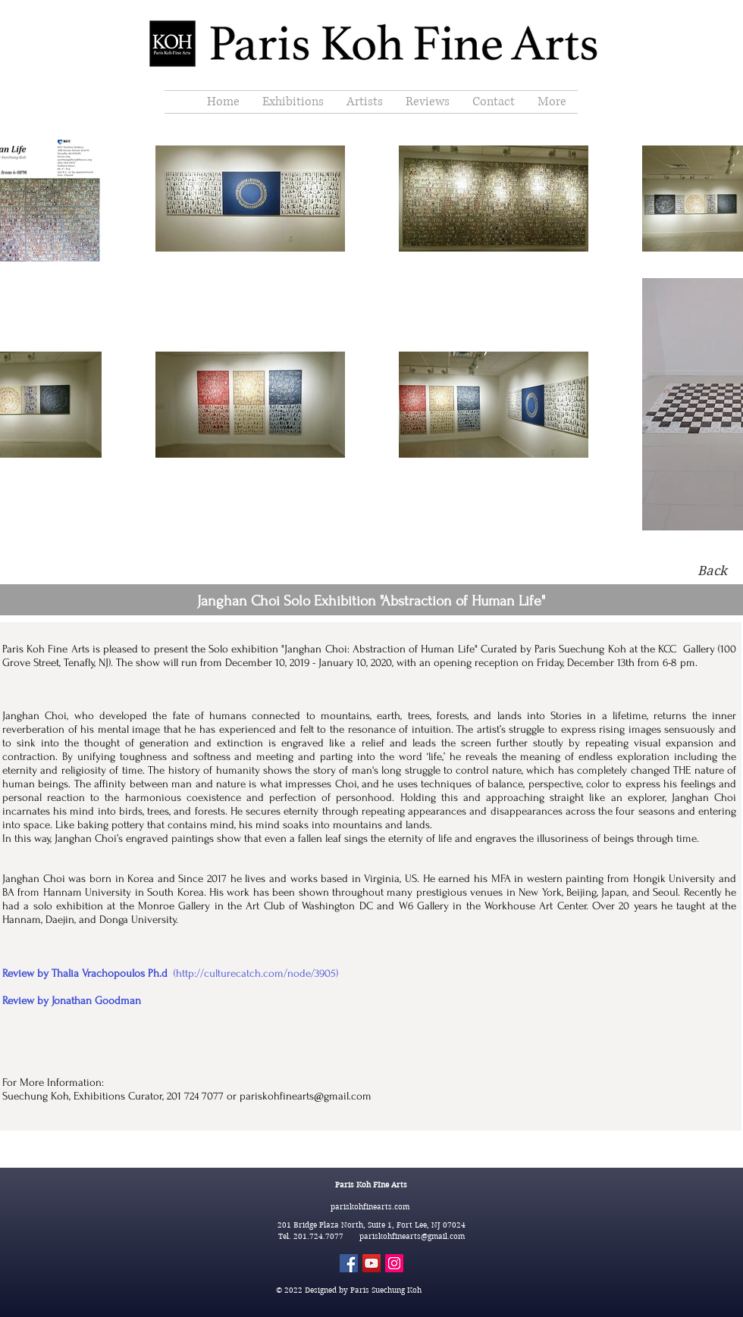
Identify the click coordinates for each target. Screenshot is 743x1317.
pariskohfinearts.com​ (371, 1207)
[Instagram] (394, 1263)
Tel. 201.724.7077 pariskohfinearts (349, 1236)
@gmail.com (443, 1236)
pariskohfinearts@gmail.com (306, 1096)
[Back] (712, 571)
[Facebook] (349, 1263)
